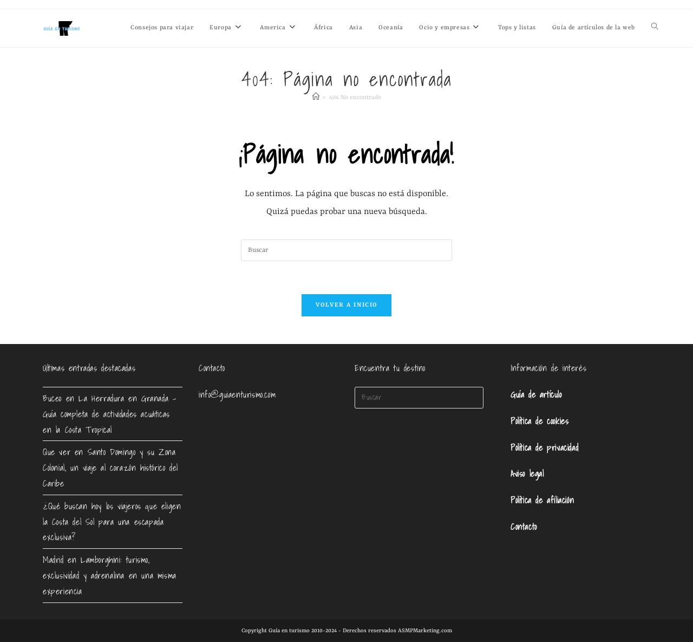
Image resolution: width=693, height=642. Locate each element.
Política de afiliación (542, 500)
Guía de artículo (536, 394)
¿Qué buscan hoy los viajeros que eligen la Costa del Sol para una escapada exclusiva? (112, 521)
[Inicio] (315, 97)
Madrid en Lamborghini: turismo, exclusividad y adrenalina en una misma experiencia (109, 575)
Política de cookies (539, 421)
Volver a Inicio (347, 305)
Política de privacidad (544, 447)
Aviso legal (527, 473)
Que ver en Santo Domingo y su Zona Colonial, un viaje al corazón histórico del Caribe (110, 467)
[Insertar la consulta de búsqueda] (346, 250)
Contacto (524, 527)
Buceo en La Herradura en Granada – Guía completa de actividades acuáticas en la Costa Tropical (109, 414)
